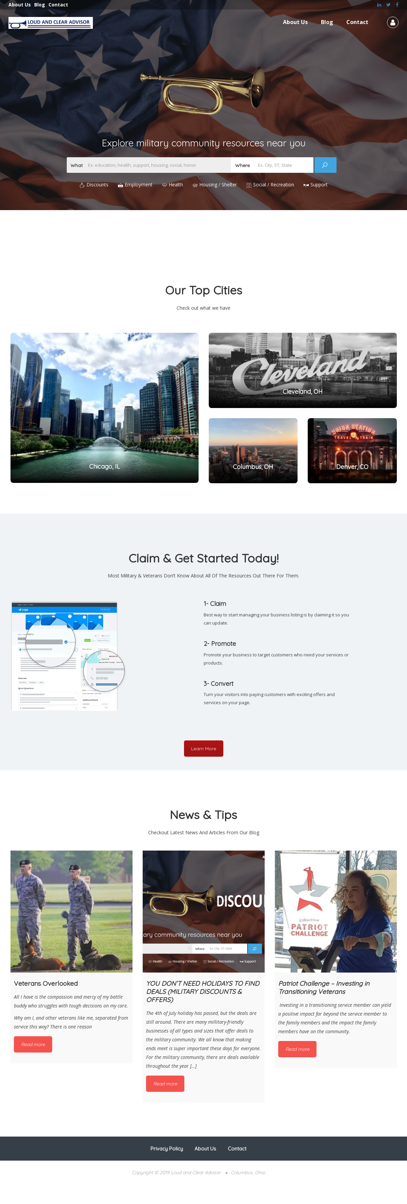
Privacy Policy (166, 1148)
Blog (39, 4)
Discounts (97, 184)
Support (319, 184)
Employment (138, 184)
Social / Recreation (273, 184)
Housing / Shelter (218, 184)
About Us (19, 4)
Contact (58, 4)
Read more (33, 1044)
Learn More (203, 749)
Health (176, 184)
